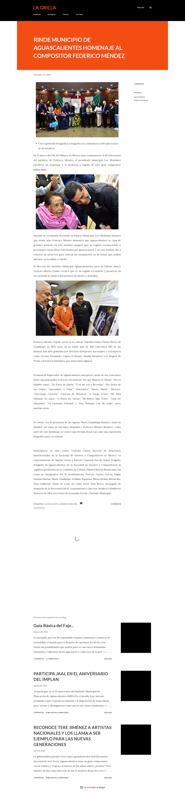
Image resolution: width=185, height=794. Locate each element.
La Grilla (44, 7)
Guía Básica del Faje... (54, 625)
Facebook (37, 14)
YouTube (79, 14)
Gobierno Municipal (141, 100)
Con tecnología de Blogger (92, 787)
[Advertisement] (73, 586)
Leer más (108, 659)
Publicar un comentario (57, 713)
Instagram (52, 14)
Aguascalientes (139, 97)
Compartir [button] (139, 84)
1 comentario (52, 659)
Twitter (66, 14)
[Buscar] (140, 7)
